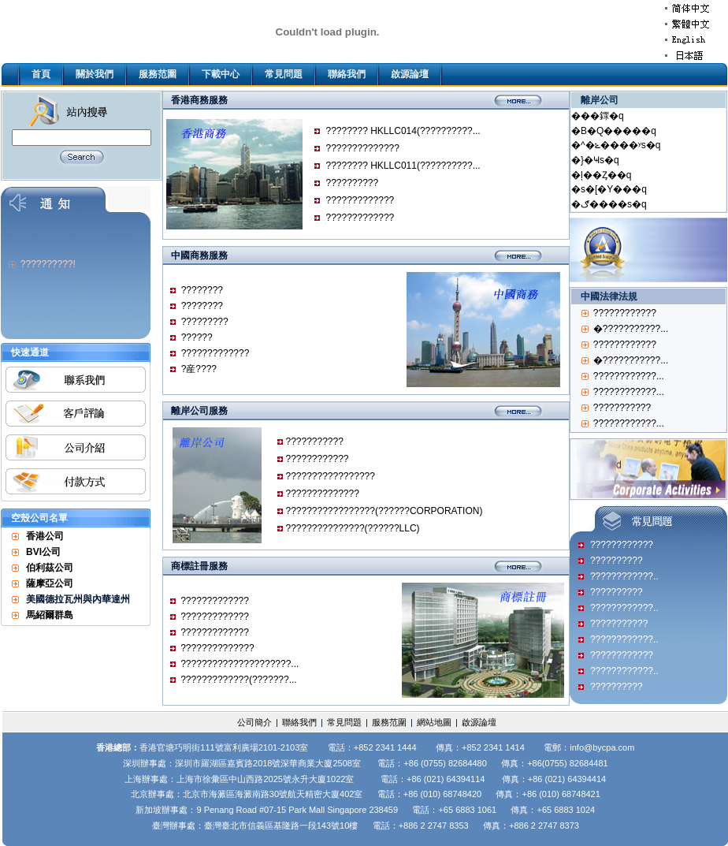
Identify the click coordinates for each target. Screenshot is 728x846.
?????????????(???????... (238, 679)
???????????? (316, 458)
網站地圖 (434, 722)
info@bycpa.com (602, 747)
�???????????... (630, 328)
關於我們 (94, 74)
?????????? (351, 182)
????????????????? (329, 476)
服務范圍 (157, 74)
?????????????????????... (239, 663)
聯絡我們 (347, 74)
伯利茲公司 (49, 567)
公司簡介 (254, 722)
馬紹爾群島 (49, 615)
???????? (202, 290)
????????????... (628, 376)
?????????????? (362, 148)
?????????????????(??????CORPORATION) (383, 510)
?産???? (199, 369)
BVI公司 (43, 551)
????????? (204, 321)
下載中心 (221, 74)
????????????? (359, 200)
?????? (197, 337)
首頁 (41, 74)
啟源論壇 (410, 74)
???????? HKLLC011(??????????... (402, 165)
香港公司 (45, 536)
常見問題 (284, 74)
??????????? (314, 441)
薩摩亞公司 (49, 583)
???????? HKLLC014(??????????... (402, 130)
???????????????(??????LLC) (352, 528)
